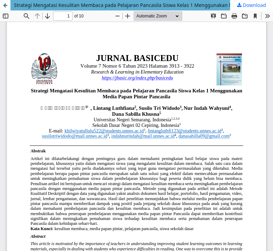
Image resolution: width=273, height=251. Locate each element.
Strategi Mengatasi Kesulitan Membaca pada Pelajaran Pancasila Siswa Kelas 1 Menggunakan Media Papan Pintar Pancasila (143, 5)
